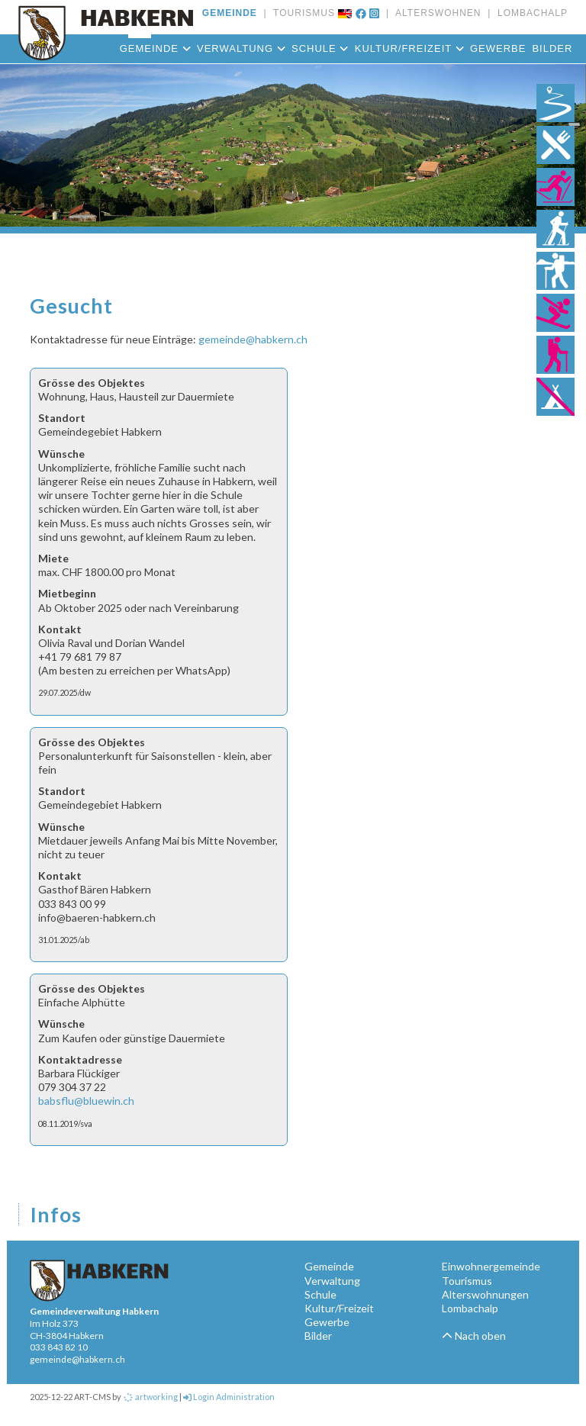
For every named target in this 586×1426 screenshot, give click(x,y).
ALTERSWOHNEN (435, 13)
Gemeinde (155, 48)
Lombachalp (470, 1308)
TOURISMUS (301, 13)
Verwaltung (241, 48)
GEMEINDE (229, 13)
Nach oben (474, 1335)
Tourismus (467, 1280)
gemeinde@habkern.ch (252, 339)
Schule (320, 48)
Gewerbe (498, 48)
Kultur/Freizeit (409, 48)
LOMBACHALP (529, 13)
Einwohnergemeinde (491, 1266)
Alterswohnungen (485, 1294)
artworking (150, 1397)
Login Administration (229, 1397)
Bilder (552, 48)
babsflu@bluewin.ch (86, 1100)
